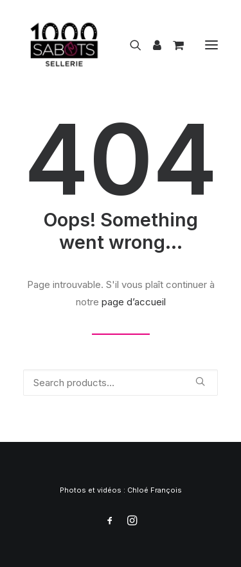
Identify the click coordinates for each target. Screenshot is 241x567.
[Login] (151, 45)
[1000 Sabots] (64, 44)
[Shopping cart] (172, 45)
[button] (211, 44)
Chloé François (154, 490)
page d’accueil (134, 302)
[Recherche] (129, 45)
